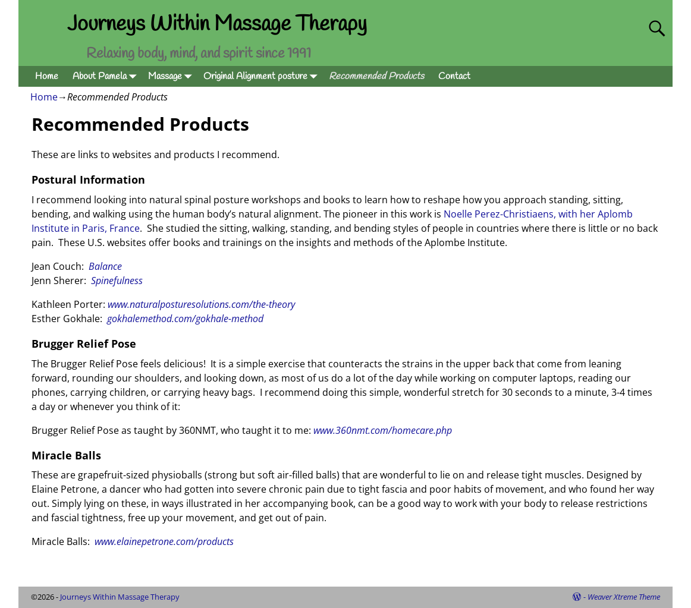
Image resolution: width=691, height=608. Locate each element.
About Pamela (107, 76)
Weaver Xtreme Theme (624, 596)
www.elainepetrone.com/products (164, 541)
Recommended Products (376, 76)
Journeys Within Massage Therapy (217, 24)
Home (46, 76)
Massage (172, 76)
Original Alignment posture (262, 76)
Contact (454, 76)
